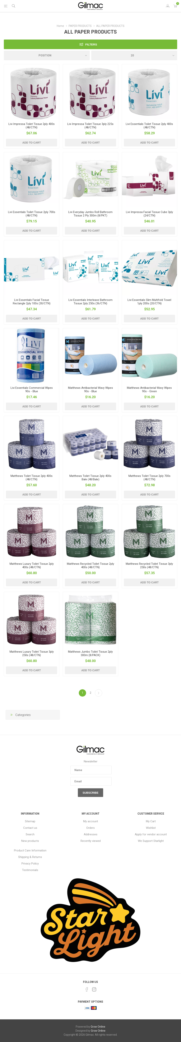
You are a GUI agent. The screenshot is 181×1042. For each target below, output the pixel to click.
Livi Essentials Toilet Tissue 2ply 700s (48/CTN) (31, 213)
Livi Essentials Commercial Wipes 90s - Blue (32, 389)
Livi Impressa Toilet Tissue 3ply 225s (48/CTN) (90, 125)
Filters (91, 44)
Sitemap (30, 821)
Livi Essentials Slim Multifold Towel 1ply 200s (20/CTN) (149, 301)
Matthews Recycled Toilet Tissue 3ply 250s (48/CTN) (149, 565)
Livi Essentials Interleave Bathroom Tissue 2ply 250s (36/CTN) (90, 301)
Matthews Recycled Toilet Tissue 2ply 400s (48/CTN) (90, 565)
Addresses (90, 834)
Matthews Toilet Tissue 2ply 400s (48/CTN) (32, 477)
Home (60, 25)
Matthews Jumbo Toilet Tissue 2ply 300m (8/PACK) (90, 653)
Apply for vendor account (151, 834)
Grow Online (98, 1026)
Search (30, 834)
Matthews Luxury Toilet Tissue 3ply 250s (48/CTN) (32, 653)
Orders (90, 828)
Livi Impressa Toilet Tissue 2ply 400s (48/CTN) (31, 125)
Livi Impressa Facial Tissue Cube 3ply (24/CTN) (149, 213)
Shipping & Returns (30, 857)
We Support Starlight (151, 841)
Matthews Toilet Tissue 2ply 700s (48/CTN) (149, 477)
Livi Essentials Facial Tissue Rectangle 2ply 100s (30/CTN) (31, 301)
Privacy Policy (30, 863)
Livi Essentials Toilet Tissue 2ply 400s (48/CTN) (149, 125)
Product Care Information (30, 850)
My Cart (151, 821)
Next (98, 693)
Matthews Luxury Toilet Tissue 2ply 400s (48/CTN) (32, 565)
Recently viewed (91, 841)
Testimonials (30, 870)
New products (30, 841)
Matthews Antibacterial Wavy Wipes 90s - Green (149, 389)
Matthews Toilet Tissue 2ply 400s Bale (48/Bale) (90, 477)
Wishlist (151, 828)
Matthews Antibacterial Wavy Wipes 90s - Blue (90, 389)
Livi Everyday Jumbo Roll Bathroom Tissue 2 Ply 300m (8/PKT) (90, 213)
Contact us (30, 828)
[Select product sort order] (47, 55)
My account (90, 821)
